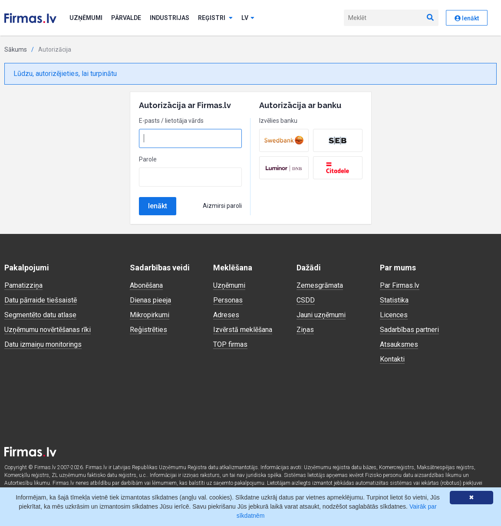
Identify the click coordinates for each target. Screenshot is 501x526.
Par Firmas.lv (399, 285)
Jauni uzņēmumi (321, 315)
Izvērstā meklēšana (242, 329)
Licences (394, 315)
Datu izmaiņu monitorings (43, 344)
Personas (228, 300)
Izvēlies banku (278, 120)
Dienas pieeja (150, 300)
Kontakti (392, 359)
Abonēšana (146, 285)
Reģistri (215, 17)
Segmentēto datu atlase (40, 315)
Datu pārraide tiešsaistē (40, 300)
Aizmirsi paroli (222, 205)
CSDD (306, 300)
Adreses (226, 315)
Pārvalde (126, 17)
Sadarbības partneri (409, 329)
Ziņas (305, 329)
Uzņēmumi (85, 17)
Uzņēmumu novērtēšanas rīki (47, 329)
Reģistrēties (148, 329)
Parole (148, 159)
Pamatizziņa (23, 285)
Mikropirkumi (149, 315)
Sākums (15, 49)
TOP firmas (230, 344)
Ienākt (157, 206)
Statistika (394, 300)
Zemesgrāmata (320, 285)
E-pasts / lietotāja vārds (171, 120)
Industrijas (169, 17)
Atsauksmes (399, 344)
